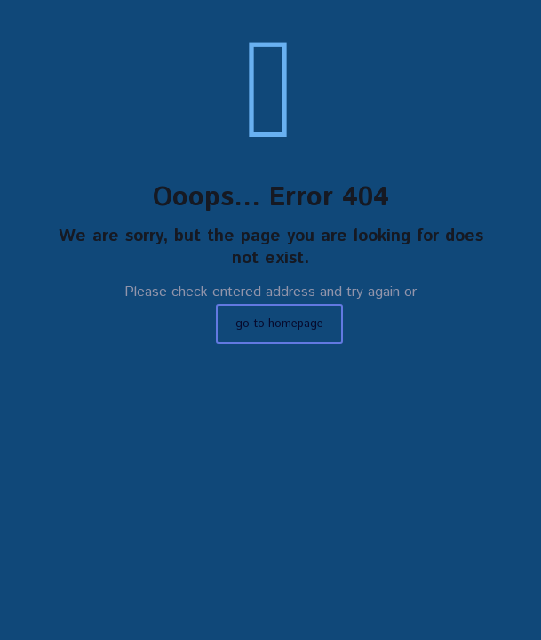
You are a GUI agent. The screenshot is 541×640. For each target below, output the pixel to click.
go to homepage (279, 324)
